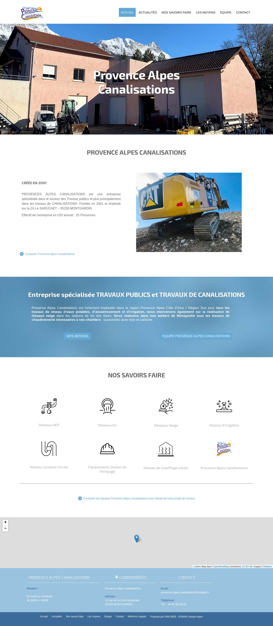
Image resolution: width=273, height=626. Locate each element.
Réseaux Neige (165, 425)
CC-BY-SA (247, 566)
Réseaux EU (107, 425)
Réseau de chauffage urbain (165, 468)
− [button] (5, 529)
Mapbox (268, 566)
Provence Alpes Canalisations (224, 468)
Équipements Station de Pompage (107, 469)
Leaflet (196, 566)
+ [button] (5, 523)
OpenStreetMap (221, 566)
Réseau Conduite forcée (49, 467)
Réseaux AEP (49, 425)
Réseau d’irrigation (224, 425)
